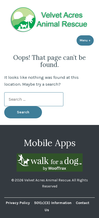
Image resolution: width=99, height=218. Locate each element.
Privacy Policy (18, 203)
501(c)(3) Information (53, 203)
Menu (87, 40)
